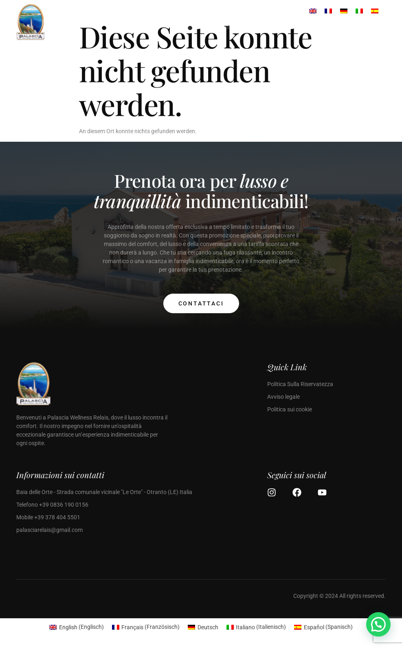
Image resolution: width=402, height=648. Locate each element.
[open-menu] (169, 25)
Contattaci (201, 303)
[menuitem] (76, 627)
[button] (378, 624)
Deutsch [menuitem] (208, 627)
